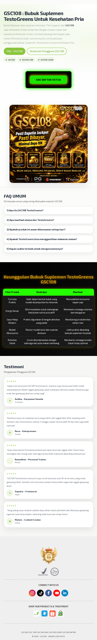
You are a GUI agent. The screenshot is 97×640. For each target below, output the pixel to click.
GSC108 (10, 60)
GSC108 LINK (26, 60)
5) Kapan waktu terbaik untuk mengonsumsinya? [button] (35, 248)
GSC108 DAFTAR (69, 632)
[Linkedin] (64, 592)
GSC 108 (32, 632)
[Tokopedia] (60, 613)
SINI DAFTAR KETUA (48, 79)
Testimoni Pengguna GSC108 (47, 51)
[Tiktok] (40, 594)
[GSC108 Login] (36, 613)
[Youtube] (57, 594)
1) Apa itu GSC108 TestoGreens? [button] (25, 210)
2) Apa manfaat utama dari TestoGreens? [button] (30, 220)
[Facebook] (48, 593)
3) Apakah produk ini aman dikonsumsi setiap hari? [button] (36, 229)
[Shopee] (52, 613)
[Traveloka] (44, 613)
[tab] (48, 210)
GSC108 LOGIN (45, 60)
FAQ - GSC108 (14, 51)
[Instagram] (32, 593)
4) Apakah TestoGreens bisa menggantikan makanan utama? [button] (42, 239)
